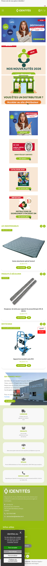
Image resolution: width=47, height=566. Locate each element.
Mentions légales (37, 561)
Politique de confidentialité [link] (12, 560)
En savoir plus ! (10, 401)
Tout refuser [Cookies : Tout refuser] (13, 551)
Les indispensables (10, 226)
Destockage (6, 323)
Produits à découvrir (11, 273)
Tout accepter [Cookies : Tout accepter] (12, 547)
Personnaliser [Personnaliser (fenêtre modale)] (12, 555)
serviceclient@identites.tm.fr (15, 516)
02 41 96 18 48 (11, 513)
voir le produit (21, 267)
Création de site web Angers (30, 563)
